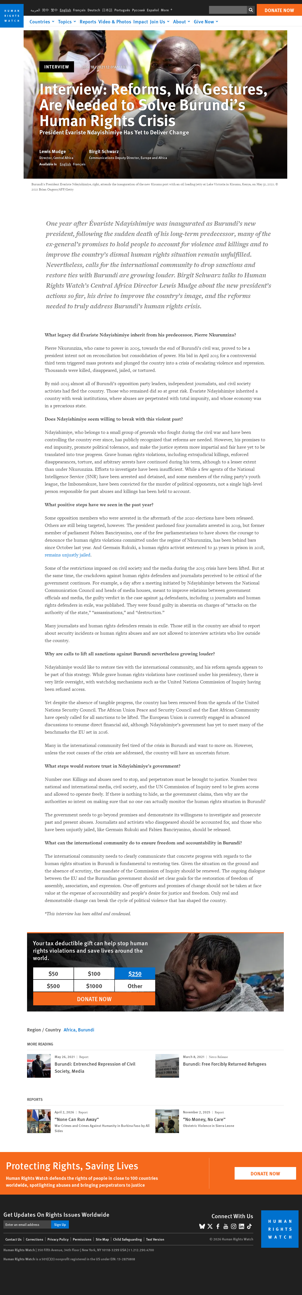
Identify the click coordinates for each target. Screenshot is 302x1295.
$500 (53, 985)
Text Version (155, 1239)
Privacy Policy (58, 1239)
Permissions (82, 1239)
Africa (70, 1029)
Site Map (102, 1239)
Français (79, 9)
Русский (138, 9)
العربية (35, 9)
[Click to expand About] (182, 21)
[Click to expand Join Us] (160, 21)
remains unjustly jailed (68, 555)
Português (122, 9)
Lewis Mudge (52, 151)
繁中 (54, 9)
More (167, 9)
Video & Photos (114, 21)
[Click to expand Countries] (43, 21)
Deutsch (94, 9)
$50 (53, 973)
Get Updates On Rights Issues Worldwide (56, 1214)
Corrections (34, 1239)
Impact (140, 21)
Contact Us (13, 1239)
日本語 (107, 9)
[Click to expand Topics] (68, 21)
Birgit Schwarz (104, 151)
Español (153, 9)
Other (135, 985)
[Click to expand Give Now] (207, 21)
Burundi (86, 1029)
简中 (45, 9)
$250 (135, 973)
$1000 (94, 985)
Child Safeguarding (127, 1239)
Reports (88, 21)
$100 (94, 973)
